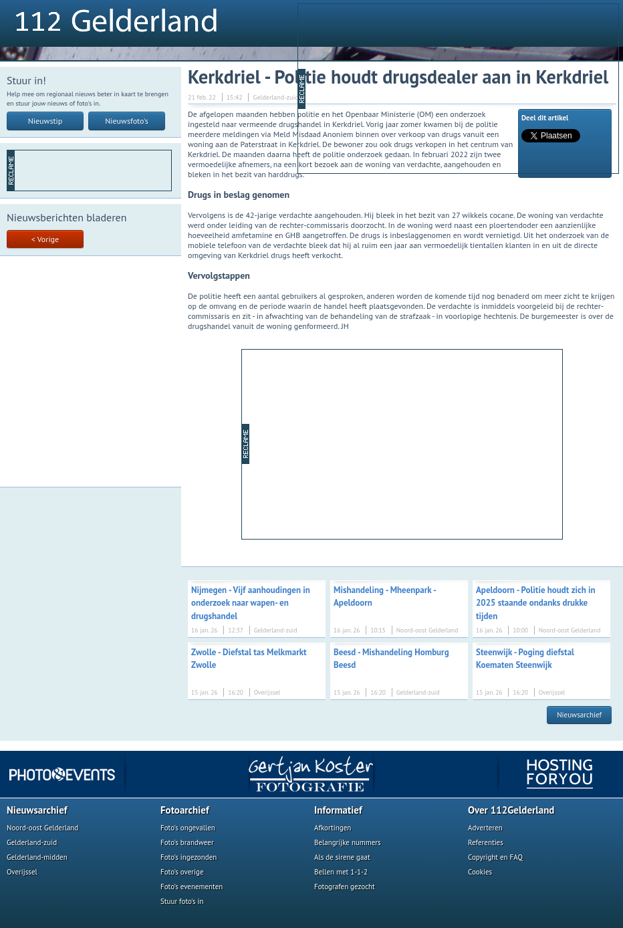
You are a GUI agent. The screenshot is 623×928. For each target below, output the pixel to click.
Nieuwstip (45, 121)
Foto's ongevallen (187, 827)
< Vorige (45, 239)
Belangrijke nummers (347, 842)
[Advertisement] (409, 87)
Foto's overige (182, 872)
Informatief (338, 810)
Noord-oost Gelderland (42, 827)
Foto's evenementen (191, 886)
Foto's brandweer (187, 842)
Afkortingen (332, 827)
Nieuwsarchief (579, 714)
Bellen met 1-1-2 (341, 872)
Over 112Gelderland (511, 810)
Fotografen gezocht (344, 886)
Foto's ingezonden (188, 857)
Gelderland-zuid (32, 842)
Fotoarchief (184, 810)
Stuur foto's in (182, 901)
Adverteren (485, 827)
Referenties (485, 842)
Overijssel (22, 872)
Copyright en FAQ (495, 857)
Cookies (480, 872)
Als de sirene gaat (342, 857)
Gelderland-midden (37, 857)
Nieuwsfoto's (126, 121)
